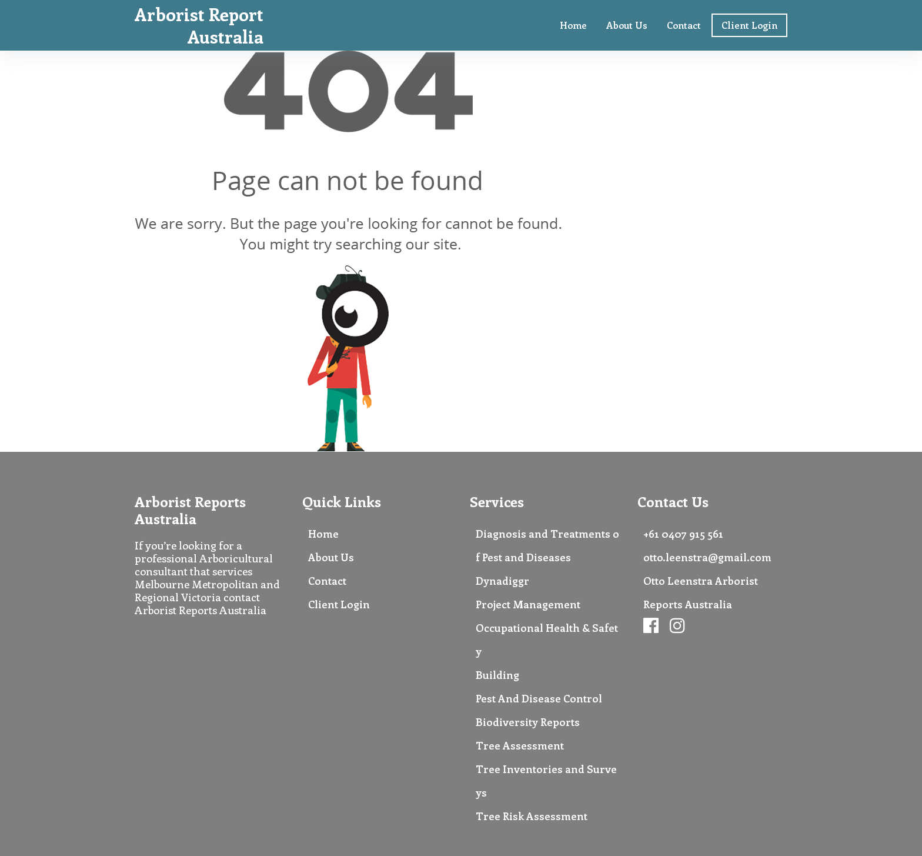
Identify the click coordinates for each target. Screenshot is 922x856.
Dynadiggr (502, 581)
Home (573, 25)
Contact (684, 25)
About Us (626, 25)
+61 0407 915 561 (683, 534)
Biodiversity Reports (528, 722)
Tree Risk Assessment (531, 816)
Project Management (528, 604)
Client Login (749, 25)
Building (497, 675)
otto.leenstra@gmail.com (707, 557)
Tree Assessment (520, 745)
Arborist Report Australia (199, 25)
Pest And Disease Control (539, 698)
